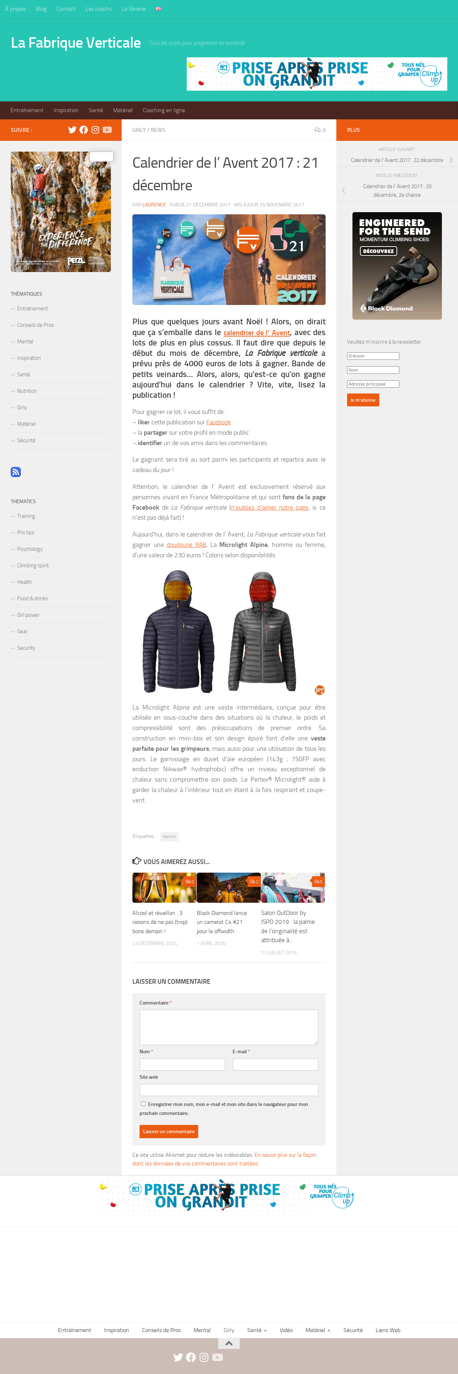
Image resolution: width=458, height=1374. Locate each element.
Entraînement (27, 110)
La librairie (134, 8)
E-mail (241, 1051)
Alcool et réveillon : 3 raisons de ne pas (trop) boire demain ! (159, 921)
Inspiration (66, 110)
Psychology (30, 549)
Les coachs (99, 8)
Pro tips (25, 532)
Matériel (123, 110)
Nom (146, 1051)
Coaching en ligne (164, 110)
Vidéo (286, 1329)
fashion (169, 836)
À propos (15, 8)
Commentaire (156, 1003)
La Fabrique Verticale (76, 43)
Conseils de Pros (35, 325)
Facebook (219, 422)
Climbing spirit (33, 565)
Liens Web (388, 1329)
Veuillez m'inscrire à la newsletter (384, 342)
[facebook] (83, 129)
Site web (149, 1077)
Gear (22, 631)
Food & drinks (32, 598)
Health (24, 582)
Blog (41, 8)
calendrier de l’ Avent (265, 332)
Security (26, 648)
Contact (66, 8)
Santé (96, 110)
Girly (139, 130)
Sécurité (26, 440)
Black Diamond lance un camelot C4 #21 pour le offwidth (223, 921)
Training (26, 516)
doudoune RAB (186, 544)
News (160, 130)
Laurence (154, 204)
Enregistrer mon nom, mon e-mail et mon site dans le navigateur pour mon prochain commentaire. (224, 1108)
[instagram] (95, 129)
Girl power (28, 615)
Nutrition (27, 391)
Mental (25, 341)
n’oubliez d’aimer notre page (269, 507)
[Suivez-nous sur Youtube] (106, 129)
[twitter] (72, 129)
